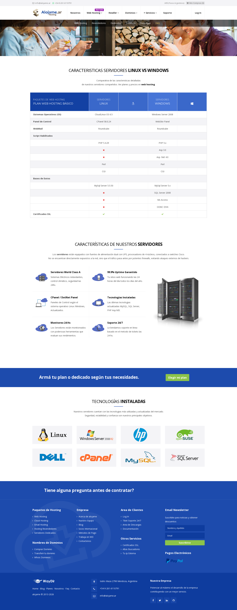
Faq (67, 588)
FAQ (158, 23)
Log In (126, 516)
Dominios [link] (131, 12)
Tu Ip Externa (129, 553)
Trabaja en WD (86, 536)
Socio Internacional (88, 528)
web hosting (148, 84)
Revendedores (99, 23)
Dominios (130, 23)
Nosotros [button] (75, 12)
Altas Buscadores (131, 549)
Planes (49, 588)
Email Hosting (41, 524)
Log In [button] (198, 12)
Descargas (145, 23)
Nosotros (59, 588)
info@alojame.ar (42, 3)
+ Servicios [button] (150, 12)
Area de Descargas (132, 524)
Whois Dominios (42, 557)
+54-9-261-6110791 (63, 3)
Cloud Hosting (41, 520)
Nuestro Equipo (86, 520)
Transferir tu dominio (44, 553)
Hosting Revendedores (45, 528)
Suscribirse (185, 542)
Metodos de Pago (87, 532)
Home (35, 588)
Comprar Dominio (43, 549)
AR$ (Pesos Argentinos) (174, 3)
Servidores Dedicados (45, 532)
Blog (81, 524)
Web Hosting (80, 23)
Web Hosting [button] (95, 11)
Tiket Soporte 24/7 (132, 520)
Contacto (75, 588)
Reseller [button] (114, 12)
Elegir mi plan (177, 377)
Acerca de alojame (88, 516)
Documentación (130, 528)
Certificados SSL (131, 545)
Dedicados (116, 23)
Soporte (167, 12)
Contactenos (85, 541)
